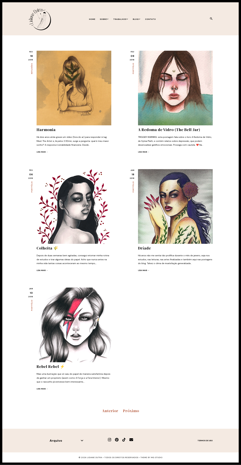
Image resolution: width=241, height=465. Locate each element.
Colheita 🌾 (47, 248)
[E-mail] (131, 439)
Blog (136, 19)
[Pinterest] (117, 439)
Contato (150, 19)
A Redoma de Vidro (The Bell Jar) (169, 129)
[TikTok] (124, 439)
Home (92, 19)
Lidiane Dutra (94, 457)
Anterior (110, 410)
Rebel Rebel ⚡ (51, 366)
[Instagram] (109, 439)
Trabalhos (120, 19)
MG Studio (156, 457)
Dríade (144, 248)
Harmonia (46, 129)
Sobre (104, 19)
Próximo (131, 410)
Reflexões (32, 68)
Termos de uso (205, 440)
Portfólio (133, 68)
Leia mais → (42, 152)
